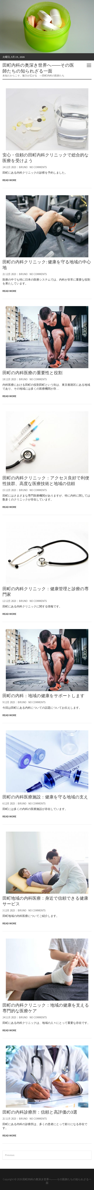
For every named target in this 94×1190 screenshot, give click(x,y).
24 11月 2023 (9, 1017)
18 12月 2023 (9, 379)
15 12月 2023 (9, 490)
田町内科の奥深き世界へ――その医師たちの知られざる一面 (38, 68)
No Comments (38, 167)
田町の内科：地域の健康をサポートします (43, 695)
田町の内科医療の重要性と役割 (32, 372)
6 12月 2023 (8, 803)
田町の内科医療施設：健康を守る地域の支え (45, 797)
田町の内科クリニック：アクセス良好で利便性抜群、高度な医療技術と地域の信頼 (45, 480)
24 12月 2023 (9, 167)
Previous (9, 1155)
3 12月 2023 (8, 910)
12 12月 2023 (9, 601)
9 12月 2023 (8, 702)
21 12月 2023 (9, 274)
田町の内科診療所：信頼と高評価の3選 (39, 1112)
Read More (9, 180)
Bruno (23, 167)
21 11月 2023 (9, 1118)
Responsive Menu (89, 65)
